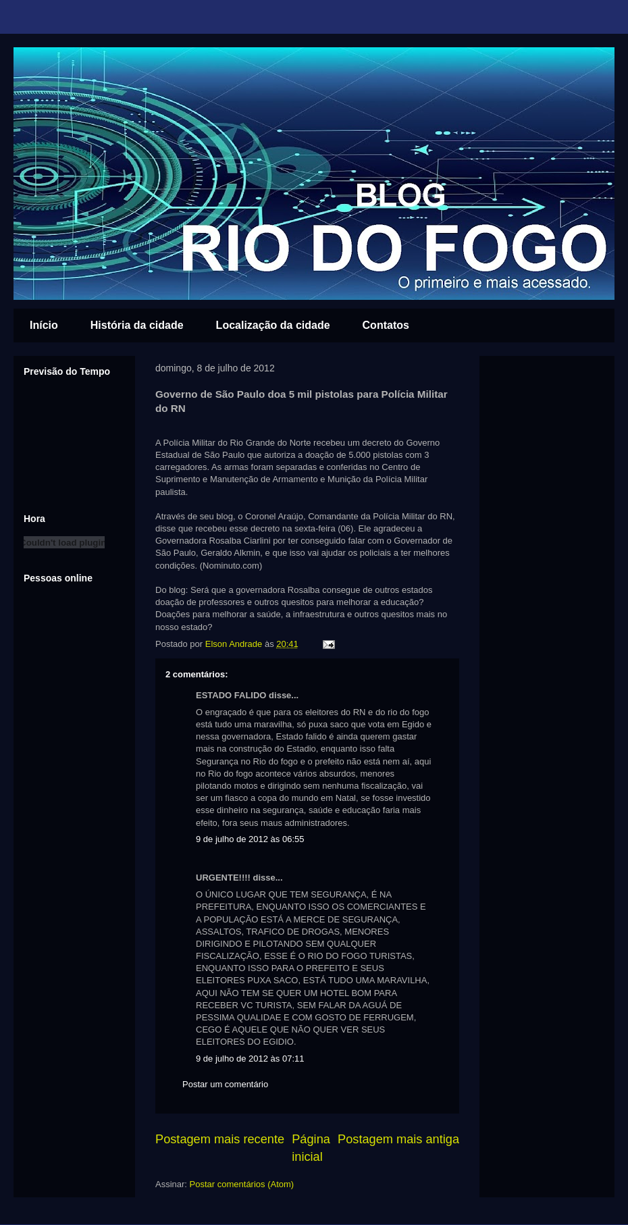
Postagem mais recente (219, 1139)
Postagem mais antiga (398, 1139)
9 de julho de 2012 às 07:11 (250, 1058)
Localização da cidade (273, 325)
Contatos (386, 325)
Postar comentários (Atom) (242, 1184)
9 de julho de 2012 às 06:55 (250, 839)
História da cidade (137, 325)
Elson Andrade (235, 644)
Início (44, 325)
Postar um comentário (225, 1084)
